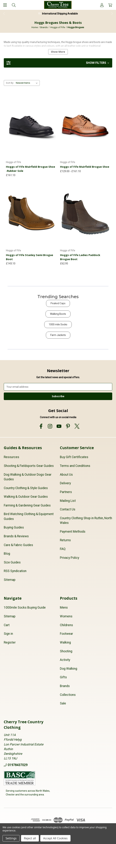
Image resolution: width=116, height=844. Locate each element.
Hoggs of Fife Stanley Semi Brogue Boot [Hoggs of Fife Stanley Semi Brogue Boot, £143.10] (29, 257)
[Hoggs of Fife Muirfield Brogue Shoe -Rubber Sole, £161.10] (31, 126)
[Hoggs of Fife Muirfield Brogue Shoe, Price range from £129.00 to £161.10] (85, 126)
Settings (11, 838)
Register (10, 642)
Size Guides (12, 562)
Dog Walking (68, 668)
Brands (65, 686)
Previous (4, 13)
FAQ (62, 549)
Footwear (66, 633)
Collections (68, 695)
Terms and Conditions (75, 466)
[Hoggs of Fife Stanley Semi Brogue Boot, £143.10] (31, 214)
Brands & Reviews (16, 536)
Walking (65, 642)
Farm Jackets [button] (58, 335)
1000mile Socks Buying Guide (25, 607)
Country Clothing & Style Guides (26, 488)
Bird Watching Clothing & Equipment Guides (29, 516)
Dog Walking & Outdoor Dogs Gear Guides (27, 477)
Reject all (30, 838)
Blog (7, 553)
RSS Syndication (15, 571)
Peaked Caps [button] (58, 303)
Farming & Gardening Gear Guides (27, 505)
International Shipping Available (60, 13)
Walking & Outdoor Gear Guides (26, 496)
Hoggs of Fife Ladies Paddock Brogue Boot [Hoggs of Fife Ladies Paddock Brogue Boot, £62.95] (80, 257)
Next (112, 13)
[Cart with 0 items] (110, 5)
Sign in (8, 633)
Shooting (66, 651)
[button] (58, 63)
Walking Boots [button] (58, 313)
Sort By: (10, 83)
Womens (66, 616)
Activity (65, 660)
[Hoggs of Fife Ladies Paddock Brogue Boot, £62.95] (85, 214)
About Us (66, 474)
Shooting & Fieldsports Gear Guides (29, 466)
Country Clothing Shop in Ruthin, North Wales (86, 520)
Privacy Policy (69, 558)
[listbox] (27, 83)
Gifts (63, 677)
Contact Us (67, 509)
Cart (7, 625)
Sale (63, 703)
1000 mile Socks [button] (58, 324)
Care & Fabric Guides (18, 545)
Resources (11, 457)
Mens (64, 607)
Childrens (66, 625)
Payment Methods (72, 531)
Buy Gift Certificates (74, 457)
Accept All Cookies (55, 838)
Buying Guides (14, 527)
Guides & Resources (23, 447)
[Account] (102, 5)
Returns (65, 540)
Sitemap (9, 580)
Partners (66, 492)
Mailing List (68, 501)
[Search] (14, 5)
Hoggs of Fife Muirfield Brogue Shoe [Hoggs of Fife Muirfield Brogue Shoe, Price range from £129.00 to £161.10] (84, 166)
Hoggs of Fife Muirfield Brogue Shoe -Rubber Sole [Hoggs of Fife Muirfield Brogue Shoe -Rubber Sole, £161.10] (30, 169)
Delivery (65, 483)
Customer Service (77, 447)
